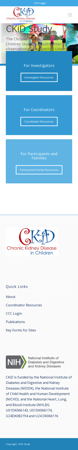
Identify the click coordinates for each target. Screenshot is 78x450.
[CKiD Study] (32, 14)
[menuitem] (40, 3)
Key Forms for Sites (21, 330)
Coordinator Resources (24, 305)
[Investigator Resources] (39, 77)
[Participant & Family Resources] (39, 169)
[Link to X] (69, 443)
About (10, 296)
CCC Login (40, 3)
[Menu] (70, 15)
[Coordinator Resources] (39, 121)
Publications (15, 322)
